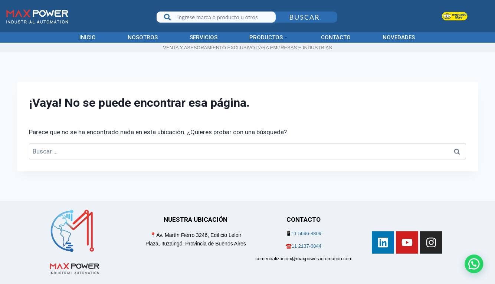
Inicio (87, 37)
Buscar (304, 17)
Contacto (336, 37)
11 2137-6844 (306, 246)
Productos (268, 37)
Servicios (203, 37)
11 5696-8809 (306, 233)
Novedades (399, 37)
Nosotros (143, 37)
